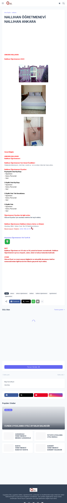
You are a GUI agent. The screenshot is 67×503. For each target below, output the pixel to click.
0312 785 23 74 (25, 229)
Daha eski (61, 374)
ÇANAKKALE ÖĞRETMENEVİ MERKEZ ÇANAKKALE (23, 436)
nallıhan (32, 293)
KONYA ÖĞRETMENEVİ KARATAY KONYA (21, 448)
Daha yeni (6, 374)
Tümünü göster (58, 309)
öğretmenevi (8, 296)
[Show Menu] (3, 3)
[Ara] (63, 3)
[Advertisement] (33, 38)
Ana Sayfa (7, 12)
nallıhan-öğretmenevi (41, 293)
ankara (14, 12)
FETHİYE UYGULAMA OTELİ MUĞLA (55, 436)
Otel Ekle (7, 385)
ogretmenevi (52, 293)
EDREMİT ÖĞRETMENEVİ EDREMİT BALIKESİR (54, 448)
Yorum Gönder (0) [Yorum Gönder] (33, 367)
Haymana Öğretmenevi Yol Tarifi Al (17, 238)
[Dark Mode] (60, 3)
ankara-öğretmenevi (21, 293)
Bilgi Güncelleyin (9, 382)
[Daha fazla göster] (42, 301)
